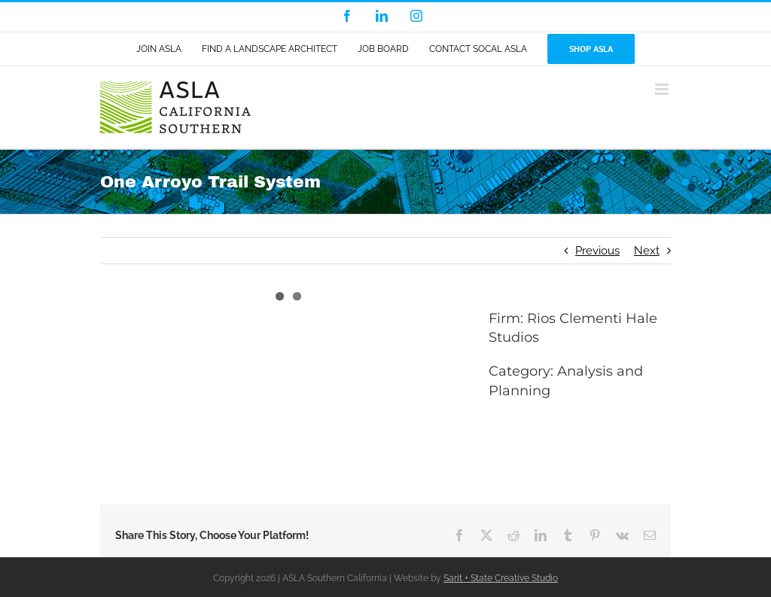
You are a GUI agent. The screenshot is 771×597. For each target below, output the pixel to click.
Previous (597, 250)
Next (647, 250)
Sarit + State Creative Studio (500, 578)
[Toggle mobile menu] (663, 89)
